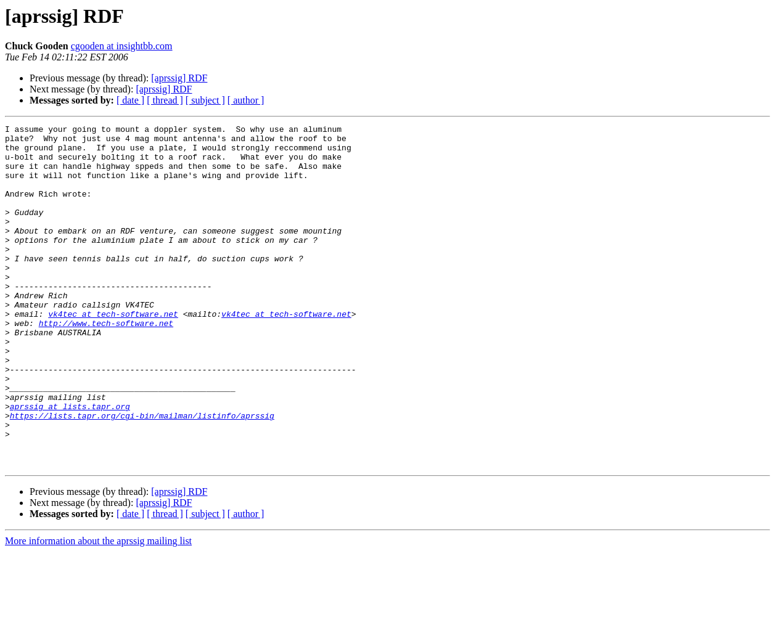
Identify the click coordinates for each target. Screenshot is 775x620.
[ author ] (246, 100)
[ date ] (130, 100)
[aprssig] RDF (179, 78)
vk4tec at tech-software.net (113, 352)
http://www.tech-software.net (106, 363)
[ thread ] (165, 100)
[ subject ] (205, 100)
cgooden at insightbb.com (122, 46)
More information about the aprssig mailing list (98, 609)
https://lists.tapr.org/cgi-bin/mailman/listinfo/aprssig (142, 474)
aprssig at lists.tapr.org (70, 463)
